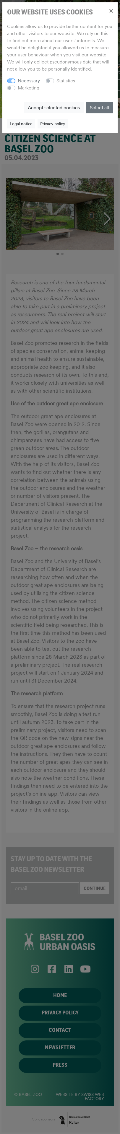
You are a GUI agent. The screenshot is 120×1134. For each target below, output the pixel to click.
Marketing (28, 88)
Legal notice (21, 123)
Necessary (29, 81)
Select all (99, 107)
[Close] (111, 10)
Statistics (65, 81)
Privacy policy (52, 123)
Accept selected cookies (54, 107)
